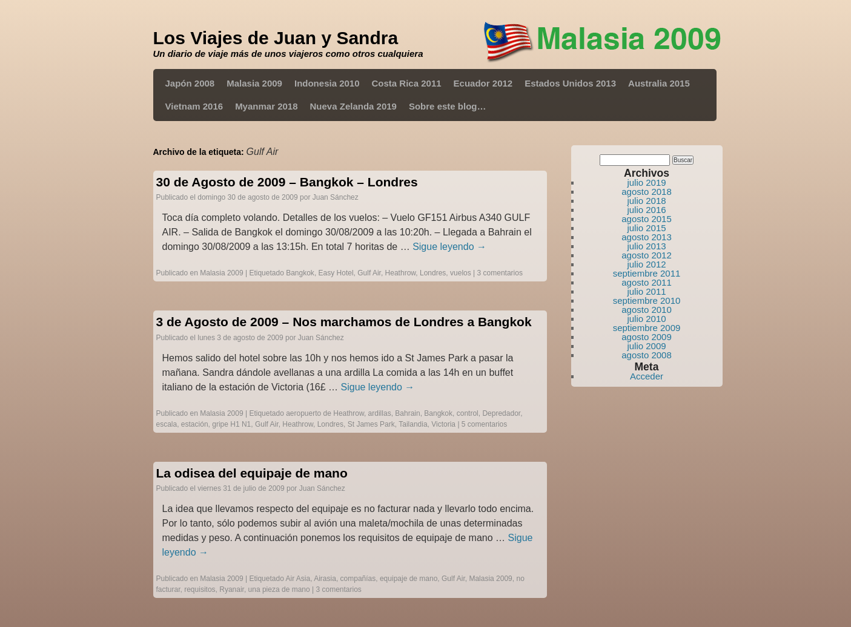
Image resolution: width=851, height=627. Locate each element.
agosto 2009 (646, 337)
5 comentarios (484, 424)
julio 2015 (646, 228)
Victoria (443, 424)
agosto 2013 (646, 237)
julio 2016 (646, 210)
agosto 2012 (646, 255)
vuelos (460, 273)
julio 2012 (646, 264)
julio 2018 (646, 200)
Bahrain (407, 413)
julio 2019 (646, 182)
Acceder (646, 376)
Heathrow (400, 273)
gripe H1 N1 (231, 424)
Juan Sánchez (336, 197)
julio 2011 (646, 291)
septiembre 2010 (647, 300)
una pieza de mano (279, 589)
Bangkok (300, 273)
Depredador (501, 413)
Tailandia (413, 424)
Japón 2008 (190, 83)
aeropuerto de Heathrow (325, 413)
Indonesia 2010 (327, 83)
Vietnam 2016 (194, 106)
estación (194, 424)
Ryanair (231, 589)
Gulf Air (369, 273)
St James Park (371, 424)
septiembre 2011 (647, 273)
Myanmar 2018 (266, 106)
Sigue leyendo (449, 246)
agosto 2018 (646, 191)
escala (166, 424)
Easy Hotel (336, 273)
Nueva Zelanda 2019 (353, 106)
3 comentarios (500, 273)
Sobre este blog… (447, 106)
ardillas (379, 413)
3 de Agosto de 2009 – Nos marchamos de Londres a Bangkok (344, 322)
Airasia (325, 578)
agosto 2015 (646, 219)
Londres (433, 273)
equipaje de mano (408, 578)
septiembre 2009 (647, 328)
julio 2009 (646, 346)
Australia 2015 (659, 83)
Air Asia (298, 578)
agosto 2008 (646, 355)
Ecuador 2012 (483, 83)
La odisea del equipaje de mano (252, 473)
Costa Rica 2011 (407, 83)
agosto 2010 (646, 309)
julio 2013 (646, 246)
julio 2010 (646, 319)
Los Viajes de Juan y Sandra (276, 38)
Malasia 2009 (254, 83)
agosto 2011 (646, 282)
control (467, 413)
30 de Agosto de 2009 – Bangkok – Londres (287, 182)
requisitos (199, 589)
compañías (358, 578)
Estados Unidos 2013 (570, 83)
